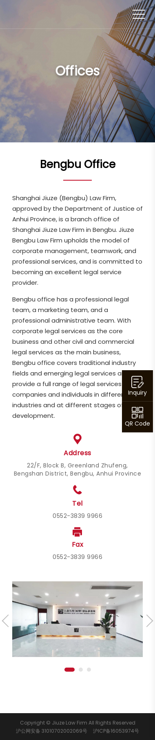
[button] (69, 670)
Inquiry (137, 393)
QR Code (137, 423)
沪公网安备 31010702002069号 (51, 730)
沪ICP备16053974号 (116, 730)
